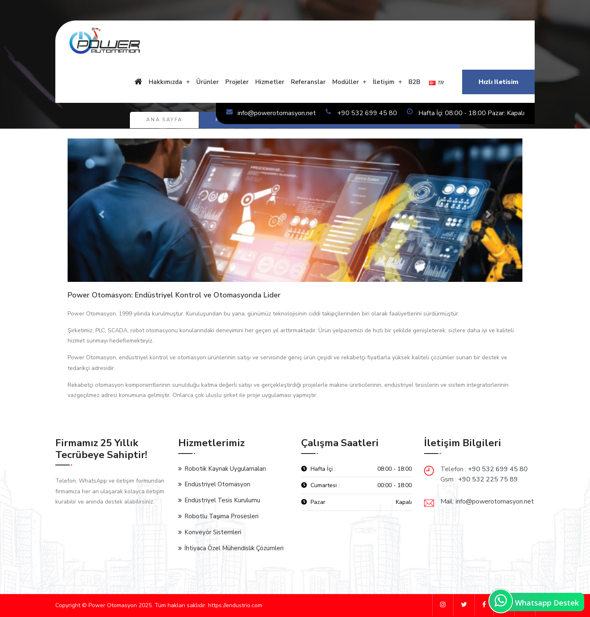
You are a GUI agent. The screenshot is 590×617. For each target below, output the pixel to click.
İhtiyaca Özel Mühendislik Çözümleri (234, 548)
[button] (102, 214)
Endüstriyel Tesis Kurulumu (222, 500)
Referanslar (308, 82)
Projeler (237, 82)
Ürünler (207, 82)
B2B (414, 82)
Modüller (345, 82)
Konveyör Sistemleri (212, 532)
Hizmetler (269, 82)
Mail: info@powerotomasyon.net (487, 501)
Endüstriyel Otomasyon (217, 484)
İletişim (384, 82)
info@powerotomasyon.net (271, 113)
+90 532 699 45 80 (361, 113)
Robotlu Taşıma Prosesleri (221, 516)
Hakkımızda (165, 82)
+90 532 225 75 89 (488, 479)
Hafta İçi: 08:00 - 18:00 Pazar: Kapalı (465, 113)
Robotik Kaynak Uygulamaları (225, 469)
